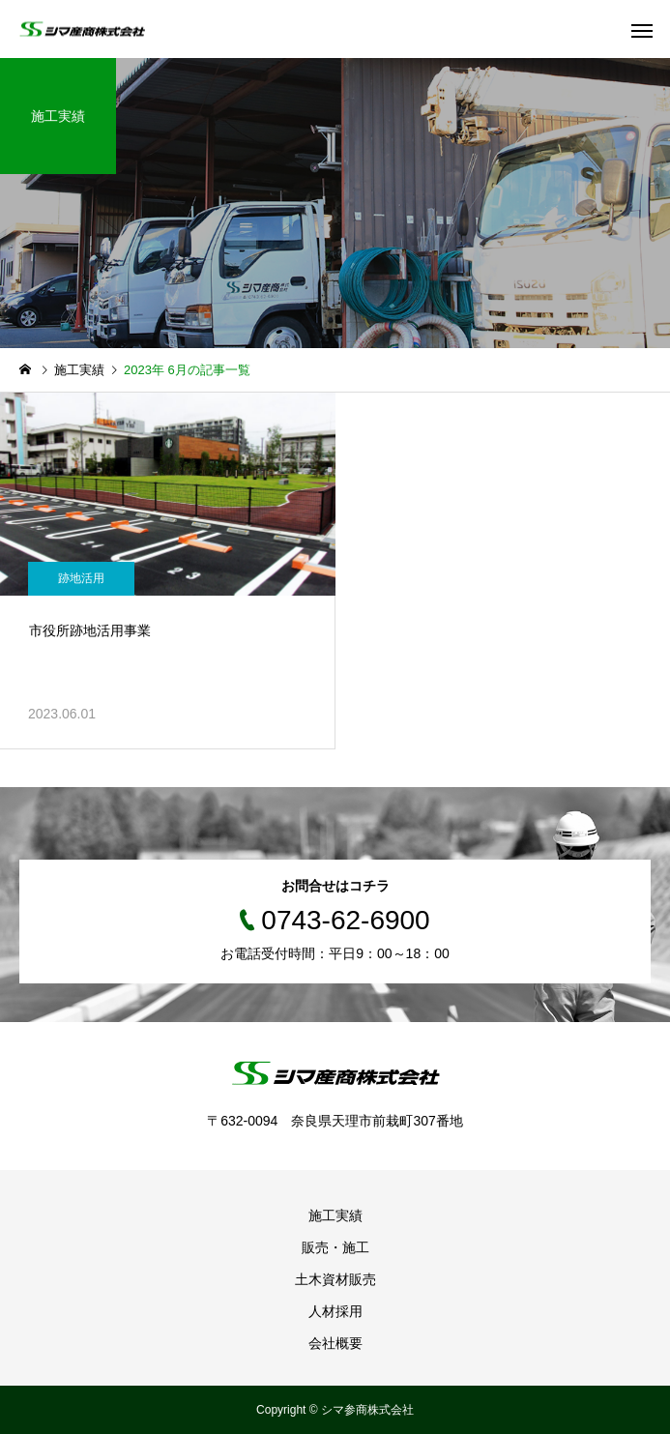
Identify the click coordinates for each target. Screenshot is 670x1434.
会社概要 (335, 1343)
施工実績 (335, 1215)
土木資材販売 (335, 1279)
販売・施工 (335, 1247)
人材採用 (335, 1311)
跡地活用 (81, 578)
